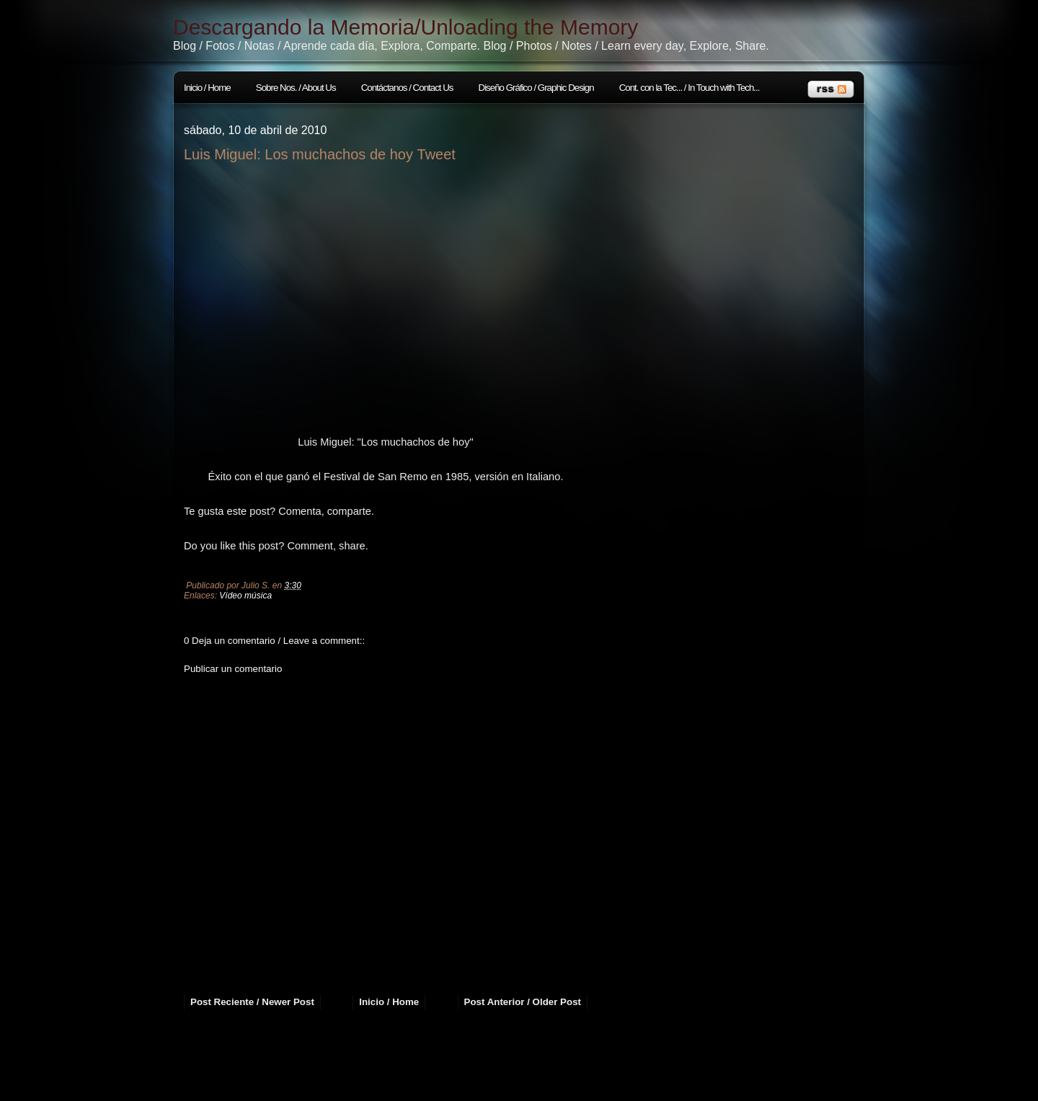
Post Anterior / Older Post (522, 1001)
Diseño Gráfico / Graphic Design (536, 87)
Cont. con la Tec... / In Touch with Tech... (689, 87)
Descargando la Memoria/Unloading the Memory (405, 27)
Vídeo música (245, 596)
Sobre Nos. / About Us (296, 87)
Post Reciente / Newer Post (252, 1001)
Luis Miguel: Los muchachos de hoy (298, 154)
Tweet (436, 154)
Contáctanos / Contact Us (407, 87)
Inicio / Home (207, 87)
